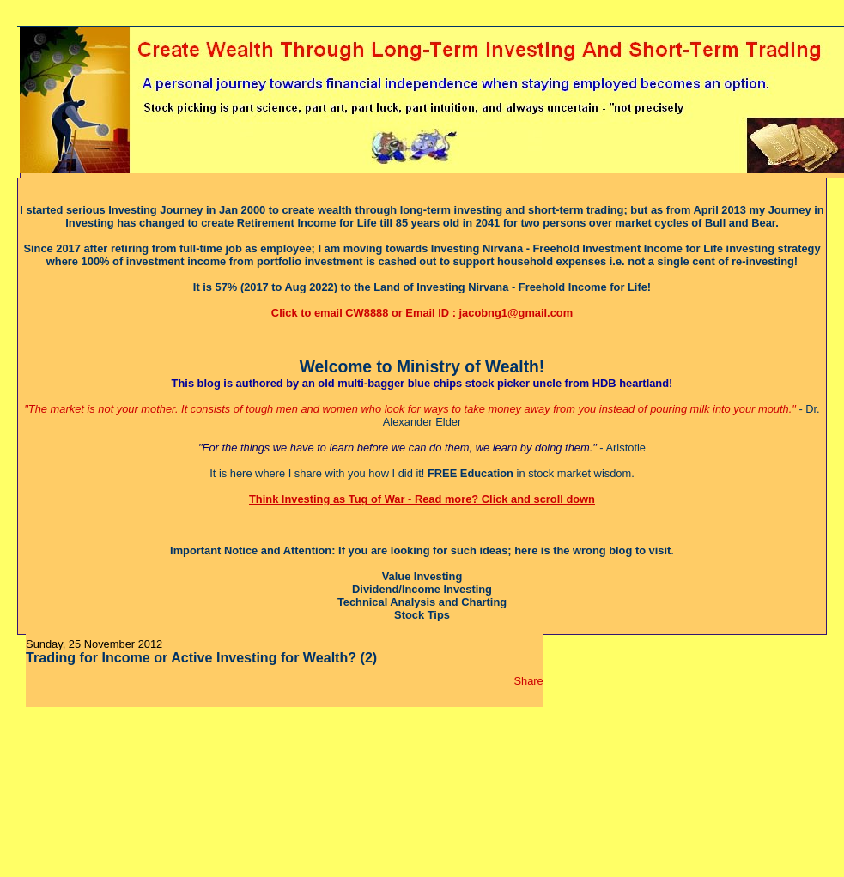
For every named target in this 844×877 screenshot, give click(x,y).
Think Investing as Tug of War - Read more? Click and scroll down (422, 499)
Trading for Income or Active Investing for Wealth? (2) (201, 657)
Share (528, 680)
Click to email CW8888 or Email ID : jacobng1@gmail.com (422, 312)
